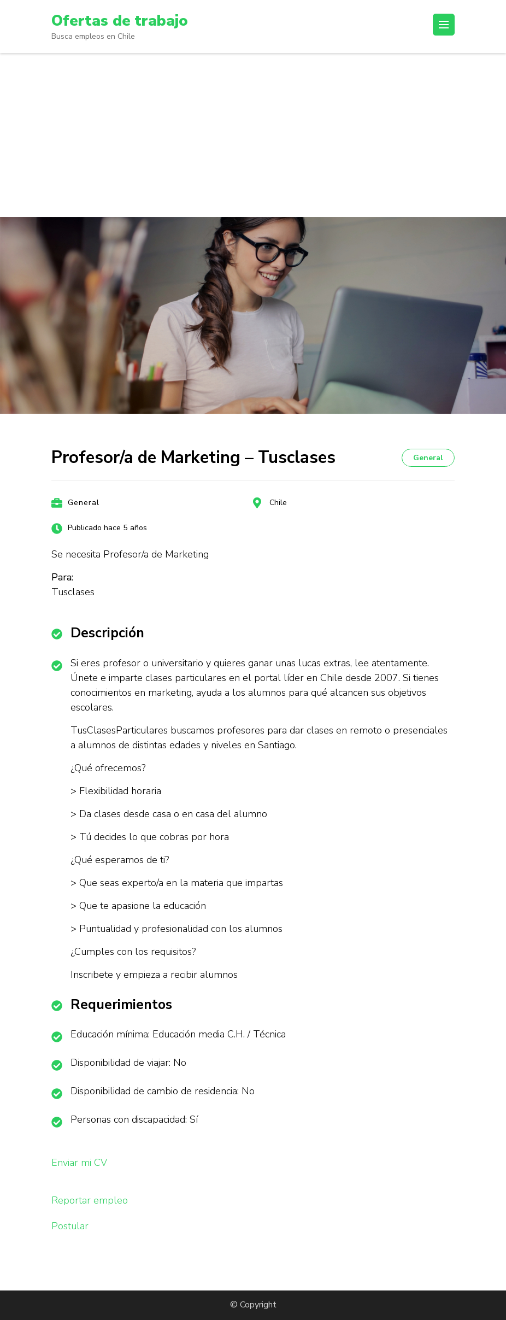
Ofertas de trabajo (120, 20)
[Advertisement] (253, 135)
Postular (70, 1226)
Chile (278, 502)
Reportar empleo (89, 1200)
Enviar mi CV (79, 1162)
